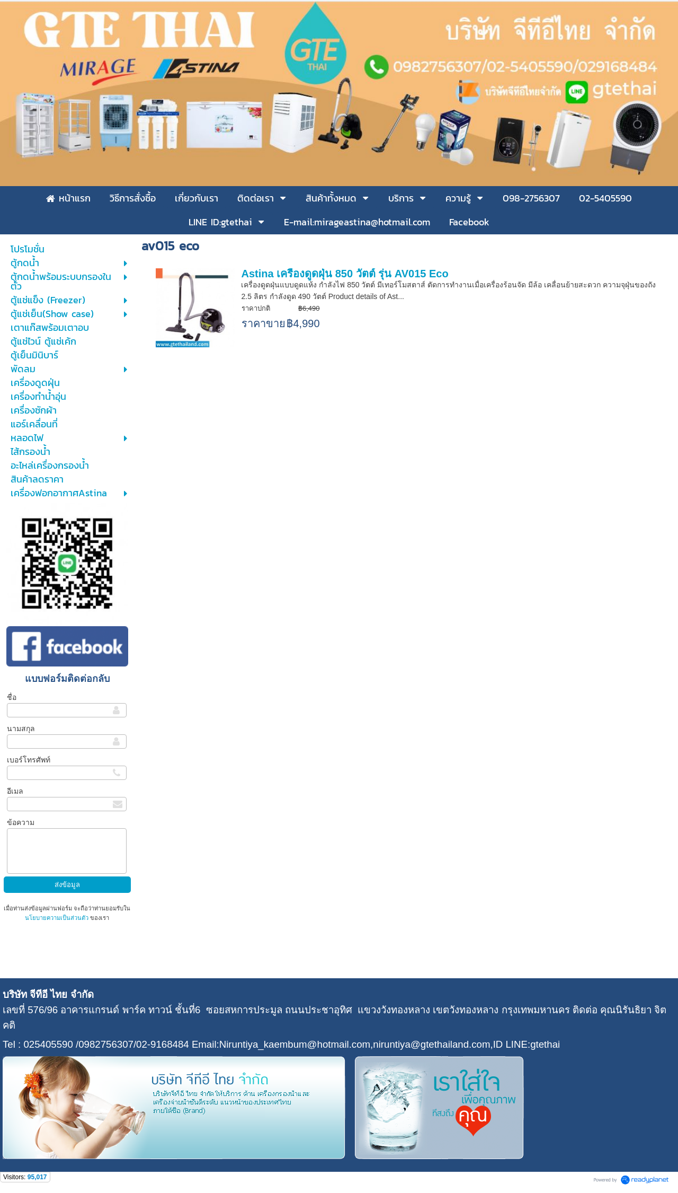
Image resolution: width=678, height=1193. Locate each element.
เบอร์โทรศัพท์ (28, 760)
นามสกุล (21, 728)
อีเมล (15, 791)
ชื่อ (11, 697)
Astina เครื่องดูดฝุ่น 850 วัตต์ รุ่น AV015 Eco (344, 273)
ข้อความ (20, 822)
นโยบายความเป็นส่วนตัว (57, 918)
